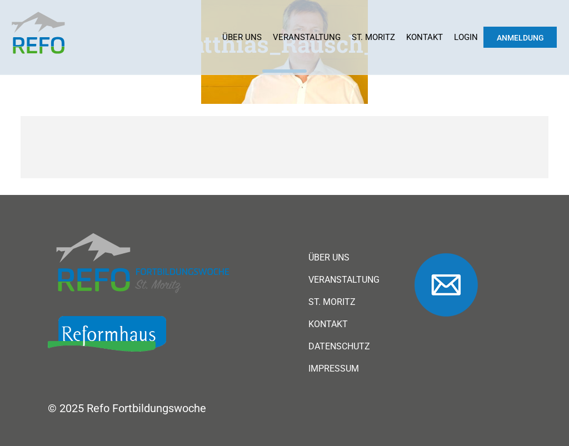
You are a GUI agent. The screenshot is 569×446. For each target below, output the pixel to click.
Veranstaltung (307, 37)
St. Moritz (373, 37)
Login (466, 37)
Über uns (242, 37)
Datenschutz (339, 346)
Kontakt (424, 37)
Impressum (333, 368)
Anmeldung (520, 37)
